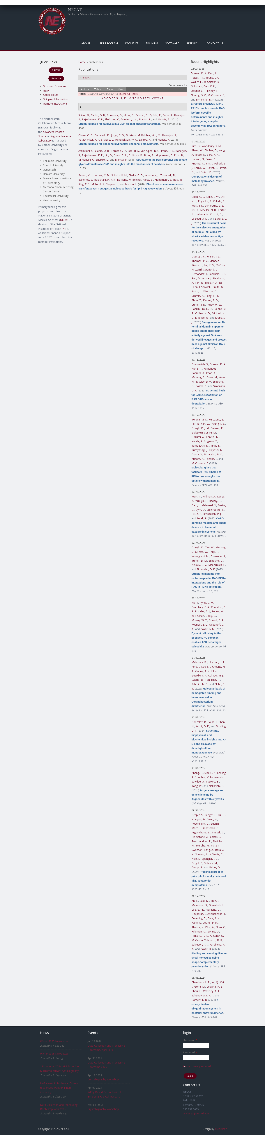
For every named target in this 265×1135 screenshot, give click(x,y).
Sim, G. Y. (209, 773)
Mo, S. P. (197, 368)
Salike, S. (211, 159)
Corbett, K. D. (200, 1000)
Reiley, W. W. (214, 304)
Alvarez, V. (198, 927)
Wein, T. (196, 496)
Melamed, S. (209, 505)
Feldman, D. (199, 931)
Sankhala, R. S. (217, 274)
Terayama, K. (199, 419)
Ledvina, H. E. (214, 986)
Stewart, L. (201, 854)
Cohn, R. (168, 115)
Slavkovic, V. (112, 119)
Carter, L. (215, 837)
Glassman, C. (211, 828)
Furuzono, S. (216, 419)
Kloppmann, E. (164, 155)
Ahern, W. (197, 150)
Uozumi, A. (198, 437)
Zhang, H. (197, 773)
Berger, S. (197, 815)
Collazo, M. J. (215, 675)
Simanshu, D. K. (205, 99)
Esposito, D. (216, 560)
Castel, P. (201, 386)
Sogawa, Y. (210, 441)
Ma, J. (195, 602)
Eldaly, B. (211, 615)
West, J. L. (197, 205)
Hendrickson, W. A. (126, 139)
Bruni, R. (149, 155)
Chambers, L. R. (201, 982)
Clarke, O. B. (98, 115)
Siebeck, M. (210, 863)
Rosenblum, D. (200, 823)
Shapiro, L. (145, 119)
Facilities (131, 43)
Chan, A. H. (212, 373)
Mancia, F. (164, 119)
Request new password (197, 1066)
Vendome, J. (152, 175)
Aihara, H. (203, 214)
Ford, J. (196, 666)
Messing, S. (198, 377)
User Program (108, 43)
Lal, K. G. (209, 265)
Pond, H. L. (167, 151)
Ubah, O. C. (198, 196)
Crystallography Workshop (103, 1079)
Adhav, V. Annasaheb (210, 777)
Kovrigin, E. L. (199, 624)
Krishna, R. (198, 163)
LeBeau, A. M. (200, 218)
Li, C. (128, 155)
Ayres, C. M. (207, 602)
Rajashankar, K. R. (92, 119)
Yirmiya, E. (201, 501)
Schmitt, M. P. (200, 684)
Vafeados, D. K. (213, 940)
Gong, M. (199, 986)
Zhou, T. (197, 300)
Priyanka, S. (205, 201)
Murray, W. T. (199, 620)
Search (87, 77)
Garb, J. (196, 505)
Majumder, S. (199, 905)
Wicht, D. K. (202, 726)
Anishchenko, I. (216, 914)
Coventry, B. (199, 918)
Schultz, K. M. (119, 175)
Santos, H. (145, 139)
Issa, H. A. (133, 151)
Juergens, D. (213, 909)
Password (190, 1052)
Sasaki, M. (210, 432)
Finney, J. (212, 90)
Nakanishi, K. (216, 786)
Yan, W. (205, 423)
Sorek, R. (202, 518)
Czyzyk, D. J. (199, 428)
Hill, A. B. (197, 514)
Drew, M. (211, 377)
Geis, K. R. (209, 86)
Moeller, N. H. (208, 210)
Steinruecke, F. (215, 509)
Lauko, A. (199, 168)
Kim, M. (156, 135)
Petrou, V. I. (85, 175)
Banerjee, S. (169, 135)
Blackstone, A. (200, 837)
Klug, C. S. (84, 184)
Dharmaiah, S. (200, 364)
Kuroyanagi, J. (200, 450)
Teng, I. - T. (212, 296)
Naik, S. (196, 858)
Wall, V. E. (196, 82)
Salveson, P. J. (200, 944)
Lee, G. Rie (198, 909)
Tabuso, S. (141, 115)
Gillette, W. (201, 552)
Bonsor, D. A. (199, 73)
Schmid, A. (198, 296)
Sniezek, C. (217, 832)
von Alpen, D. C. (150, 151)
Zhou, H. (197, 991)
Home (82, 62)
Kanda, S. (197, 441)
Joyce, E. (200, 154)
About (85, 43)
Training (152, 43)
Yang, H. (212, 819)
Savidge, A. (198, 781)
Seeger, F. (210, 815)
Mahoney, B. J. (200, 662)
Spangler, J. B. (210, 858)
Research (192, 43)
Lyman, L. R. (217, 662)
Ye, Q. (215, 982)
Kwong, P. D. (210, 300)
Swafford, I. (210, 269)
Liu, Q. (108, 155)
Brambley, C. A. (201, 607)
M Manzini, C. (86, 159)
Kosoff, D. (216, 214)
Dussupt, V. (198, 256)
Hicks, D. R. (198, 935)
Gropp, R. (197, 867)
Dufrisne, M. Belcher (138, 135)
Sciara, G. (83, 115)
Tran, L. (215, 901)
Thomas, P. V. (200, 261)
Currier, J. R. (198, 304)
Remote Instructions (55, 103)
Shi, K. (195, 210)
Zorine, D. (213, 931)
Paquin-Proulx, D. (202, 309)
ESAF (46, 90)
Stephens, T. (198, 90)
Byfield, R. (155, 115)
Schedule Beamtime (55, 86)
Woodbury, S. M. (211, 146)
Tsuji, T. (215, 445)
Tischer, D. (210, 150)
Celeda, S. (219, 201)
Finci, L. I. (213, 73)
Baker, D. (206, 172)
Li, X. (209, 935)
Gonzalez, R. (199, 722)
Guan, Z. (119, 155)
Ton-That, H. (212, 679)
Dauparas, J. (199, 914)
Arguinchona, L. (201, 832)
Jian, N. (199, 282)
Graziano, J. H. (129, 119)
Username (190, 1040)
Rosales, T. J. (202, 611)
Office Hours (50, 94)
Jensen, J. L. (213, 256)
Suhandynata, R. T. (203, 995)
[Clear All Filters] (129, 94)
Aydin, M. (200, 819)
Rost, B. (178, 155)
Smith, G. (218, 287)
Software (172, 43)
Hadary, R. (215, 501)
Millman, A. (209, 496)
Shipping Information (55, 99)
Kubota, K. (198, 459)
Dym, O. (200, 509)
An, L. (195, 901)
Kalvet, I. (212, 168)
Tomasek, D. (114, 115)
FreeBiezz (221, 1129)
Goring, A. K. (202, 671)
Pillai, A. (209, 927)
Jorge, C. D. (117, 135)
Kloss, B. (129, 115)
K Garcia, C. (216, 854)
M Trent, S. (98, 184)
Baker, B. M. (207, 629)
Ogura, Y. (197, 454)
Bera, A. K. (213, 154)
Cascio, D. (198, 679)
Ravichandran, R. (201, 841)
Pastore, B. (212, 781)
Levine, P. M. (210, 922)
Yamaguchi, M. (200, 445)
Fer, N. (195, 423)
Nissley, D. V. (198, 95)
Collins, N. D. (202, 313)
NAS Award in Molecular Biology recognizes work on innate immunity (59, 1088)
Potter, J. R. (197, 77)
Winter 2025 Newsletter (54, 1041)
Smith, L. (197, 291)
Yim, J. (209, 163)
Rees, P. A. (211, 282)
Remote (56, 78)
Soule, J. (206, 666)
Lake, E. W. (212, 196)
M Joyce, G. (202, 317)
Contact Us (215, 43)
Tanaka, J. (211, 459)
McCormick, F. (216, 95)
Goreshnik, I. (216, 905)
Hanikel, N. (198, 159)
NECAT (75, 9)
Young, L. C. (213, 77)
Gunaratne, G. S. (214, 205)
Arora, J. (207, 278)
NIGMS (64, 220)
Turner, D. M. (199, 560)
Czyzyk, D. (198, 547)
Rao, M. (196, 278)
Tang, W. (197, 786)
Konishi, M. (212, 437)
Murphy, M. (202, 845)
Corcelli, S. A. (216, 620)
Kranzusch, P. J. (212, 514)
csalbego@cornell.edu (196, 1113)
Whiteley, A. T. (211, 991)
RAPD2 (56, 70)
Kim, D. (196, 146)
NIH (65, 228)
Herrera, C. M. (101, 175)
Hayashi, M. (216, 450)
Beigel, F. (197, 863)
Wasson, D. (210, 291)
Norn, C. (220, 927)
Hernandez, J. (199, 274)
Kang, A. (209, 850)
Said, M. (204, 901)
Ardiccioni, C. (85, 151)
